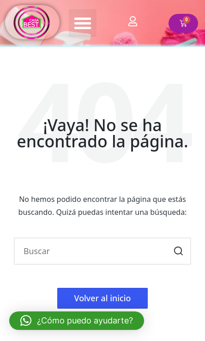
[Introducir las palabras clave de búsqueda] (102, 251)
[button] (82, 23)
